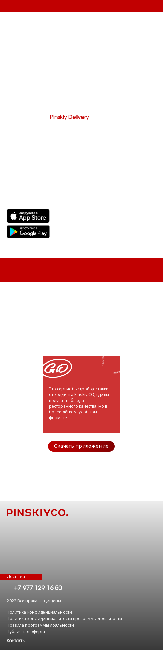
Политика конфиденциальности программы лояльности (64, 618)
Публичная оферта (26, 631)
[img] (28, 231)
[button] (16, 641)
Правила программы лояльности (40, 625)
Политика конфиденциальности (39, 612)
